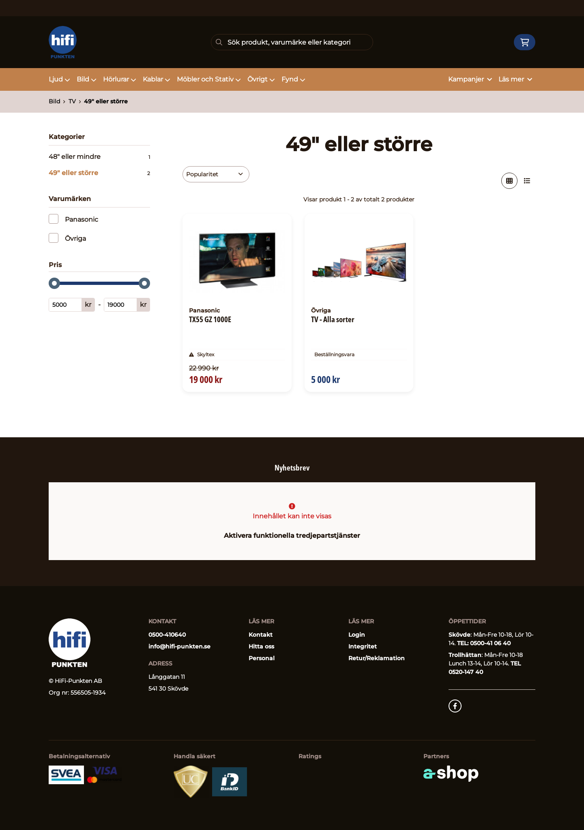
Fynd (293, 79)
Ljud (59, 79)
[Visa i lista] (527, 181)
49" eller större (106, 101)
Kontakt (261, 634)
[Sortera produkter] (215, 174)
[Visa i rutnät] (509, 181)
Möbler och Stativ (209, 79)
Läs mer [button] (515, 79)
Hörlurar (119, 79)
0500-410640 (167, 634)
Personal (262, 658)
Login (356, 634)
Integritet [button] (362, 646)
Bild (87, 79)
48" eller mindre (99, 157)
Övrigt (261, 79)
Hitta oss (261, 646)
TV (72, 101)
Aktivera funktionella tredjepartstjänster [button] (292, 535)
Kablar (156, 79)
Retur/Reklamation (376, 658)
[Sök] (292, 42)
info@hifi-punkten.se (179, 646)
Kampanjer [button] (470, 79)
